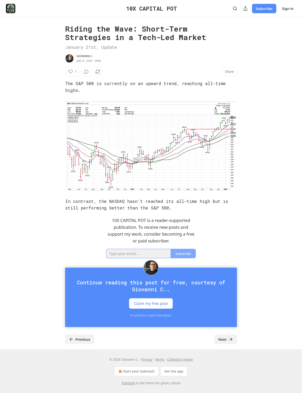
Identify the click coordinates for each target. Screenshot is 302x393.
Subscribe (264, 8)
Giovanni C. (84, 56)
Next (225, 339)
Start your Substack (136, 371)
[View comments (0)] (86, 71)
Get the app (173, 371)
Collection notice (180, 359)
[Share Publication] (245, 8)
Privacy (146, 359)
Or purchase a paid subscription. (151, 315)
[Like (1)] (72, 71)
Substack (128, 383)
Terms (159, 359)
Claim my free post (151, 303)
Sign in (288, 8)
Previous (79, 339)
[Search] (235, 8)
